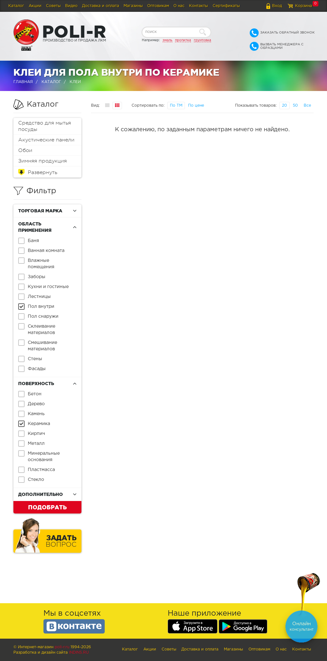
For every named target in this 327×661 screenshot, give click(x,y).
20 (284, 105)
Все (307, 105)
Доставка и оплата (100, 6)
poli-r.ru (62, 647)
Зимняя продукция (42, 161)
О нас (179, 6)
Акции (35, 6)
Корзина (303, 6)
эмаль (167, 40)
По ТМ (176, 105)
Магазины (133, 6)
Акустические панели (46, 140)
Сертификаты (226, 6)
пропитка (183, 40)
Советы (53, 6)
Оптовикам (158, 6)
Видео (71, 6)
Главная (23, 82)
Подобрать (47, 507)
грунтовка (202, 40)
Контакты (198, 6)
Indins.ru (79, 652)
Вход (277, 6)
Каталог (16, 6)
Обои (25, 150)
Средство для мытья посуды (44, 126)
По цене (196, 105)
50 (295, 105)
